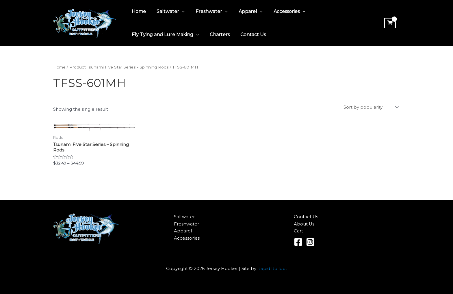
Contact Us (249, 34)
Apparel (245, 11)
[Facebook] (298, 242)
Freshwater (208, 11)
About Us (304, 224)
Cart (298, 231)
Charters (217, 34)
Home (138, 11)
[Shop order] (370, 107)
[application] (180, 11)
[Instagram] (310, 242)
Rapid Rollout (272, 269)
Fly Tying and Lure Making (164, 34)
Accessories (282, 11)
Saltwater (168, 11)
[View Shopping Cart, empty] (389, 23)
